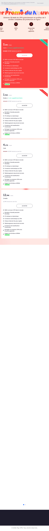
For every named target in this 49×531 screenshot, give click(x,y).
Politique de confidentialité (10, 3)
